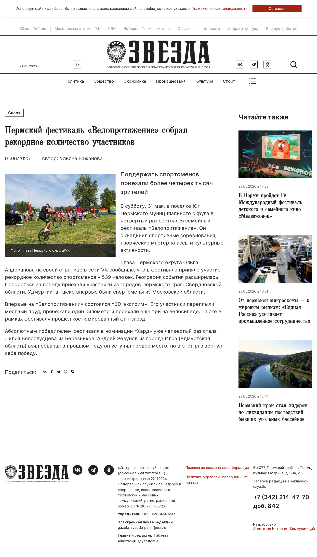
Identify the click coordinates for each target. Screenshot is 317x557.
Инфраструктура (243, 28)
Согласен (277, 8)
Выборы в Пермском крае (147, 28)
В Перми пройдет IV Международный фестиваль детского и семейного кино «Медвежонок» (270, 206)
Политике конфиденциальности (219, 8)
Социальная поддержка (199, 28)
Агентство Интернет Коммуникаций (284, 529)
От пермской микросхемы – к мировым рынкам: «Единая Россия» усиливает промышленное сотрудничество (274, 311)
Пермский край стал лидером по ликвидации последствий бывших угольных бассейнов (273, 413)
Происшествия (170, 81)
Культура (204, 81)
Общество (104, 81)
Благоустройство (281, 28)
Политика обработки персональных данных (216, 479)
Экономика (135, 81)
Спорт (229, 81)
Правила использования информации (217, 468)
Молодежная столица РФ (77, 28)
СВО (112, 28)
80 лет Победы (33, 28)
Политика (74, 81)
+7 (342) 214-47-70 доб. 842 (281, 501)
